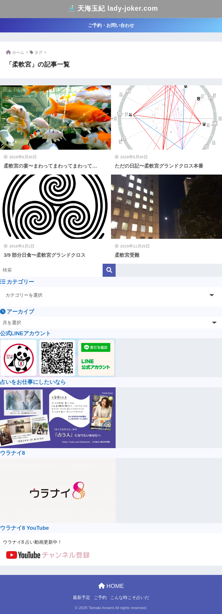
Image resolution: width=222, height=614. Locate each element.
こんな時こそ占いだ (129, 597)
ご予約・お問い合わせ (111, 25)
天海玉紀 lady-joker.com (111, 9)
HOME (111, 586)
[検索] (109, 270)
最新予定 (81, 597)
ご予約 (100, 597)
